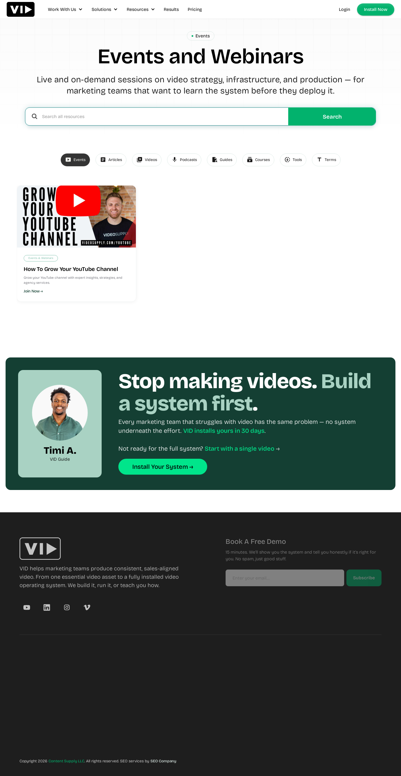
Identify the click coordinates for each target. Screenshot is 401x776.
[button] (65, 9)
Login (344, 9)
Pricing (195, 9)
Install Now (375, 9)
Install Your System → (162, 466)
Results (171, 9)
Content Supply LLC (66, 761)
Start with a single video (239, 448)
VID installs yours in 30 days (224, 430)
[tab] (75, 159)
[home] (21, 9)
